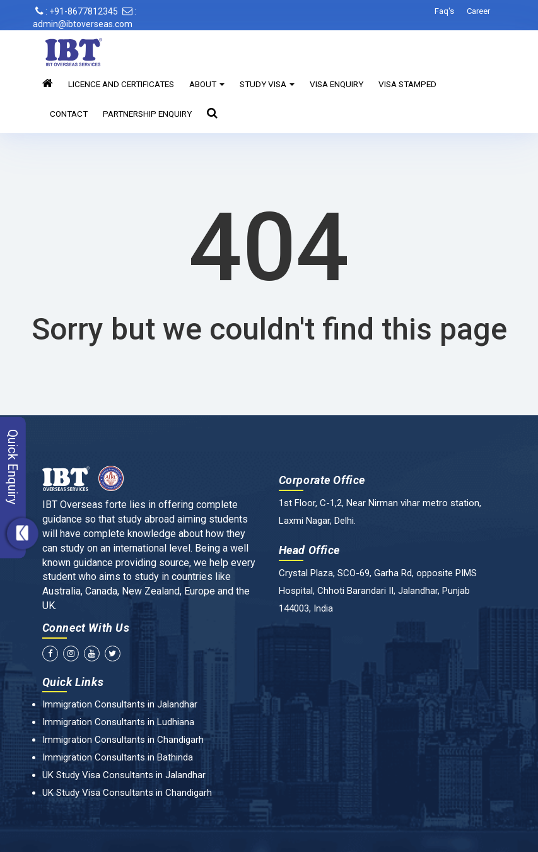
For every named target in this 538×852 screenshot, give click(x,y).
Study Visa (267, 84)
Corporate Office (322, 480)
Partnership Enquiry (147, 114)
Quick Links (73, 682)
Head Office (310, 550)
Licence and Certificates (121, 84)
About (207, 84)
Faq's (444, 11)
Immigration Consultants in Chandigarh (123, 739)
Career (478, 11)
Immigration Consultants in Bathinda (117, 757)
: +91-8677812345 (76, 11)
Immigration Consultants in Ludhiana (118, 722)
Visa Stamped (407, 84)
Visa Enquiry (336, 84)
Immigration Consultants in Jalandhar (119, 704)
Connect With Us (86, 627)
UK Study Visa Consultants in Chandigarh (127, 792)
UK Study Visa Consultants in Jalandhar (124, 775)
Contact (69, 114)
